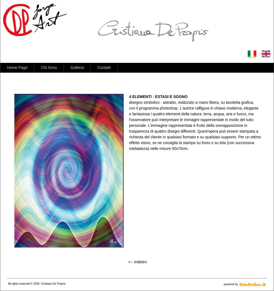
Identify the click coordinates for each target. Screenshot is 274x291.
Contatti (104, 67)
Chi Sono (49, 67)
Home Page (17, 67)
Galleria (77, 67)
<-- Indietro (137, 262)
